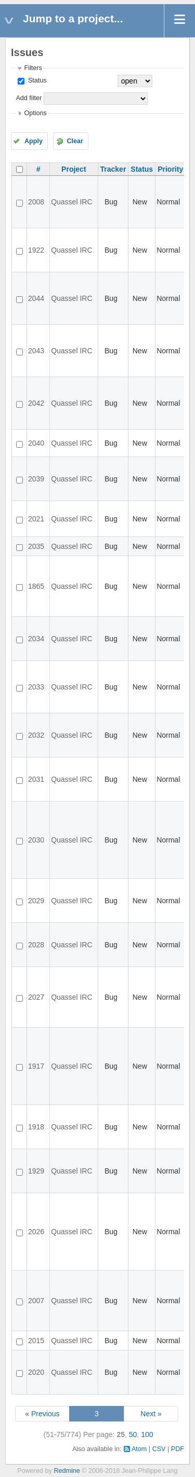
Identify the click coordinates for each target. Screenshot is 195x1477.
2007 (36, 1300)
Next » (150, 1414)
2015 (36, 1340)
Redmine (67, 1470)
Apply (33, 141)
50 (133, 1434)
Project (73, 169)
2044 (36, 298)
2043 (36, 351)
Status (36, 80)
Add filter (29, 98)
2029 (36, 900)
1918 (36, 1127)
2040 (36, 443)
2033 (36, 687)
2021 (36, 519)
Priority (170, 169)
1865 (36, 586)
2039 (36, 479)
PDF (177, 1449)
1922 (36, 250)
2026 (36, 1231)
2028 (36, 945)
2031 (36, 779)
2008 (36, 202)
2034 (36, 638)
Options (35, 113)
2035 (36, 546)
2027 (36, 997)
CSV (159, 1449)
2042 (36, 403)
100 (147, 1434)
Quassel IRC (71, 202)
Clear (75, 141)
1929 (36, 1171)
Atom (139, 1449)
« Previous (42, 1414)
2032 (36, 735)
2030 (36, 840)
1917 (36, 1066)
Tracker (113, 169)
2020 (36, 1372)
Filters (33, 68)
